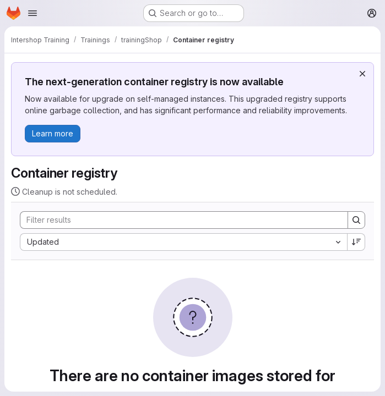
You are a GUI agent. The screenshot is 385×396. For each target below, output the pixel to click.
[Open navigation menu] (32, 13)
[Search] (178, 220)
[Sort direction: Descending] (356, 242)
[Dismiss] (362, 73)
